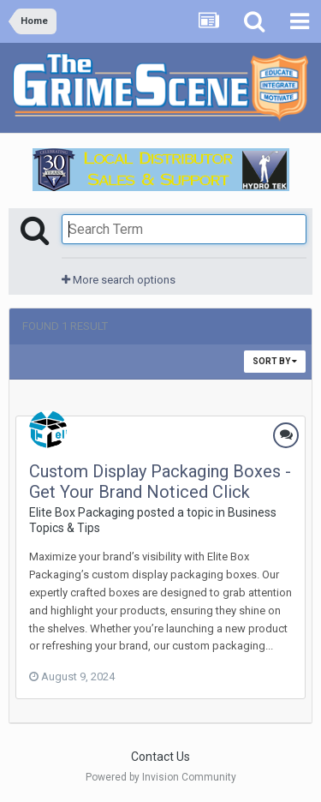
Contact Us (160, 756)
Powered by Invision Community (161, 777)
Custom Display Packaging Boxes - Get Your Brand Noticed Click (160, 481)
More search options (118, 279)
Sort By (275, 361)
